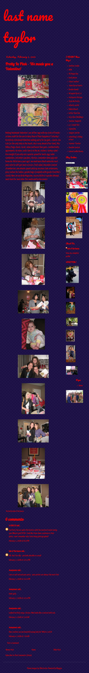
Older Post (57, 650)
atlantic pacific (74, 105)
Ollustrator (43, 668)
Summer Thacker (75, 143)
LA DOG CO (12, 526)
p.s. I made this (74, 125)
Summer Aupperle (75, 121)
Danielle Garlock (74, 147)
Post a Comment (13, 643)
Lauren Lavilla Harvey (76, 151)
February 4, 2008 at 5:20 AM (19, 617)
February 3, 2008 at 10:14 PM (19, 579)
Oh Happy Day (73, 74)
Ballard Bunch (73, 109)
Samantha (72, 129)
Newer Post (10, 650)
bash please (73, 78)
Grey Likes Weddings (76, 117)
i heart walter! (74, 82)
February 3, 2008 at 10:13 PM (19, 560)
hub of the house (15, 551)
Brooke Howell (73, 89)
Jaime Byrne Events (75, 86)
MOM (70, 70)
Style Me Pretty (74, 101)
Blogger (59, 668)
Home (34, 650)
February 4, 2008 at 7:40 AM (19, 636)
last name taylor (28, 26)
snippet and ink (74, 133)
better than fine (74, 113)
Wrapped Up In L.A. (75, 93)
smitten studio (74, 66)
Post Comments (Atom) (23, 655)
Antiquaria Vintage (75, 97)
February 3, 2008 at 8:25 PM (19, 541)
